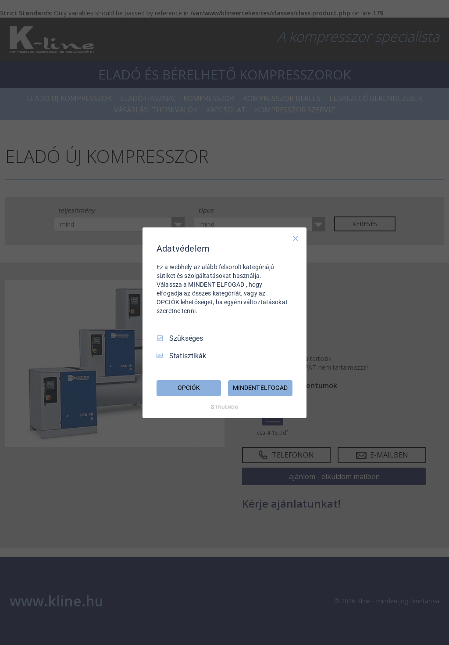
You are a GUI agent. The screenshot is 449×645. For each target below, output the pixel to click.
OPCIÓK (189, 387)
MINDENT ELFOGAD (260, 387)
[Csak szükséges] (295, 238)
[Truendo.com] (224, 407)
